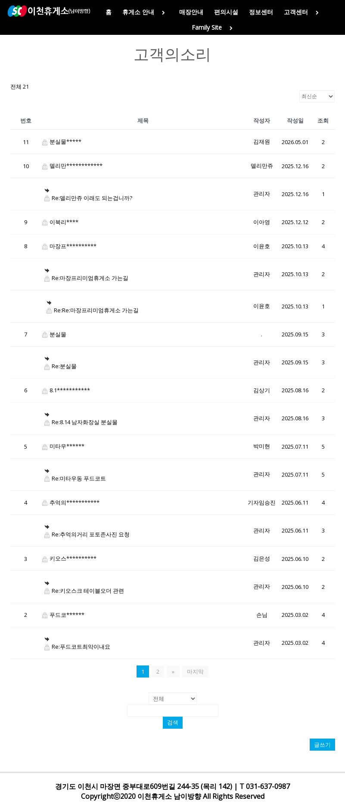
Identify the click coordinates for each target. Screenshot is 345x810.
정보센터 (261, 12)
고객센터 (303, 11)
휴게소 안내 (145, 11)
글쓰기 (322, 744)
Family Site (214, 27)
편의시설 (226, 12)
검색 (172, 722)
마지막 (194, 671)
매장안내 (191, 12)
